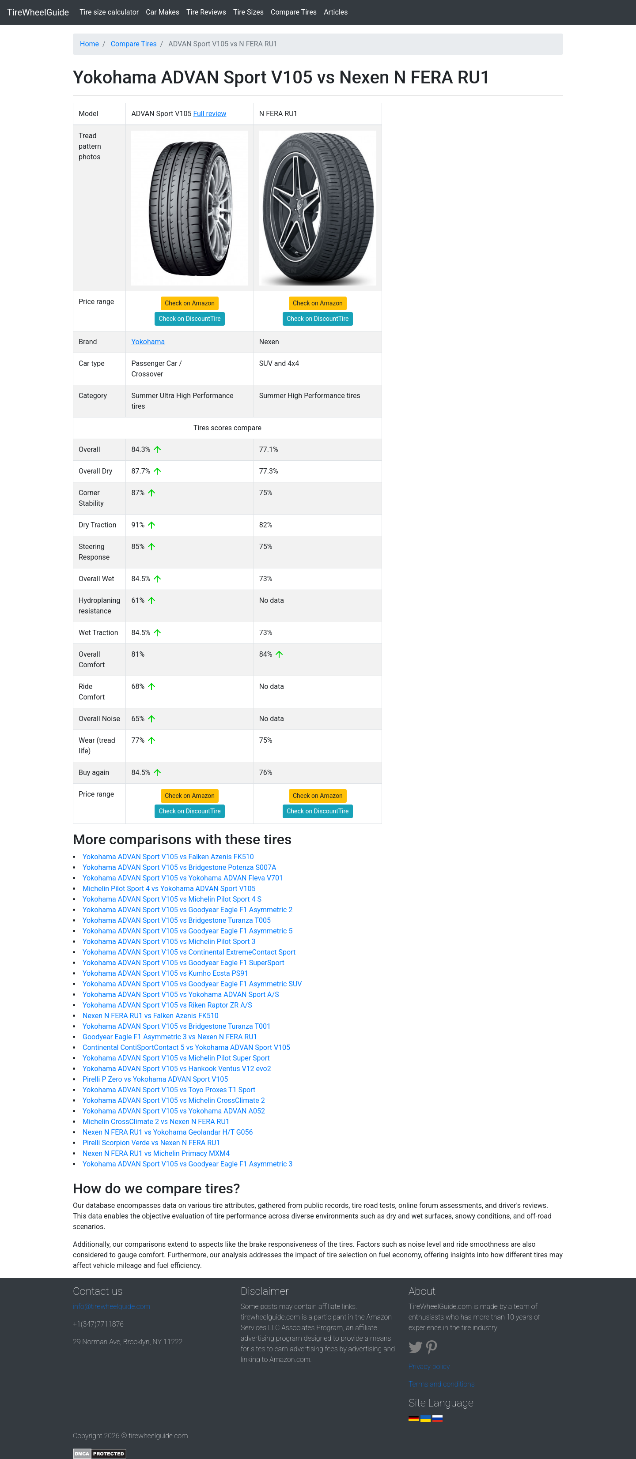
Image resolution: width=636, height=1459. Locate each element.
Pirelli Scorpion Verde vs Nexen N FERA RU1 (151, 1143)
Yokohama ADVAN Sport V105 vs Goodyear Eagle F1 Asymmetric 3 (187, 1164)
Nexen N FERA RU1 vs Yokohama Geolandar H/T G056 (168, 1132)
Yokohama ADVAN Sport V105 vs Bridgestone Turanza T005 (177, 920)
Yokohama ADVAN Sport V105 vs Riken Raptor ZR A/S (167, 1005)
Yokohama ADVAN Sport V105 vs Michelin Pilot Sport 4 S (172, 899)
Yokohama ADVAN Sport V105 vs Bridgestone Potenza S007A (179, 867)
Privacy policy (429, 1366)
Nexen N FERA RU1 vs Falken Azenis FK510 (151, 1016)
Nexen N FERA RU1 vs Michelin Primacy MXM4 (156, 1153)
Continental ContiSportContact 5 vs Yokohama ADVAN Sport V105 (186, 1047)
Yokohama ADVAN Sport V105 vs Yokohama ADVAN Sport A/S (181, 994)
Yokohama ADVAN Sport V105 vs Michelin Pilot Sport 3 (169, 941)
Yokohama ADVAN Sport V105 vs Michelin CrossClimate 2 (174, 1100)
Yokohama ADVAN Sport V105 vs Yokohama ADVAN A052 (174, 1111)
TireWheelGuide (38, 12)
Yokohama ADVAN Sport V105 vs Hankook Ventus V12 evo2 (177, 1068)
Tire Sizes (248, 12)
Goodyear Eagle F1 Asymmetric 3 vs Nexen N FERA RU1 (170, 1037)
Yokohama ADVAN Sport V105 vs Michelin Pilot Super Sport (176, 1058)
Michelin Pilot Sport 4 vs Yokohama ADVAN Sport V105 (169, 888)
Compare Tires (294, 12)
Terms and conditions (442, 1384)
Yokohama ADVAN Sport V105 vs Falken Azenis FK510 (168, 857)
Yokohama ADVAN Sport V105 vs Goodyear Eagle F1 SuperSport (183, 963)
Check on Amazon (190, 303)
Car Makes (162, 12)
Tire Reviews (206, 12)
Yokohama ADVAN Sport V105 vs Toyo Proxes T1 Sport (169, 1090)
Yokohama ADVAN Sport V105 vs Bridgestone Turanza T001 (177, 1026)
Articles (336, 12)
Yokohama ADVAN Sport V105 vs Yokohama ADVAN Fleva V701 (183, 878)
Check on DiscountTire (189, 318)
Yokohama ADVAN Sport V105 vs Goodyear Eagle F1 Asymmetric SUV (192, 984)
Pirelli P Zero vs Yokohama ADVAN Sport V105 (155, 1079)
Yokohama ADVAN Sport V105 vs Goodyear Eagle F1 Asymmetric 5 (187, 931)
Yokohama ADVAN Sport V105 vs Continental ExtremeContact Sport (189, 952)
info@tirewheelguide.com (111, 1306)
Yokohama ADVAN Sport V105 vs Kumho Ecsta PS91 (165, 973)
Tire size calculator (111, 11)
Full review (209, 113)
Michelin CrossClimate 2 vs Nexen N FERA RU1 (156, 1121)
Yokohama (148, 342)
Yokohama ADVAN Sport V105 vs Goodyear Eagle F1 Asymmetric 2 (187, 910)
